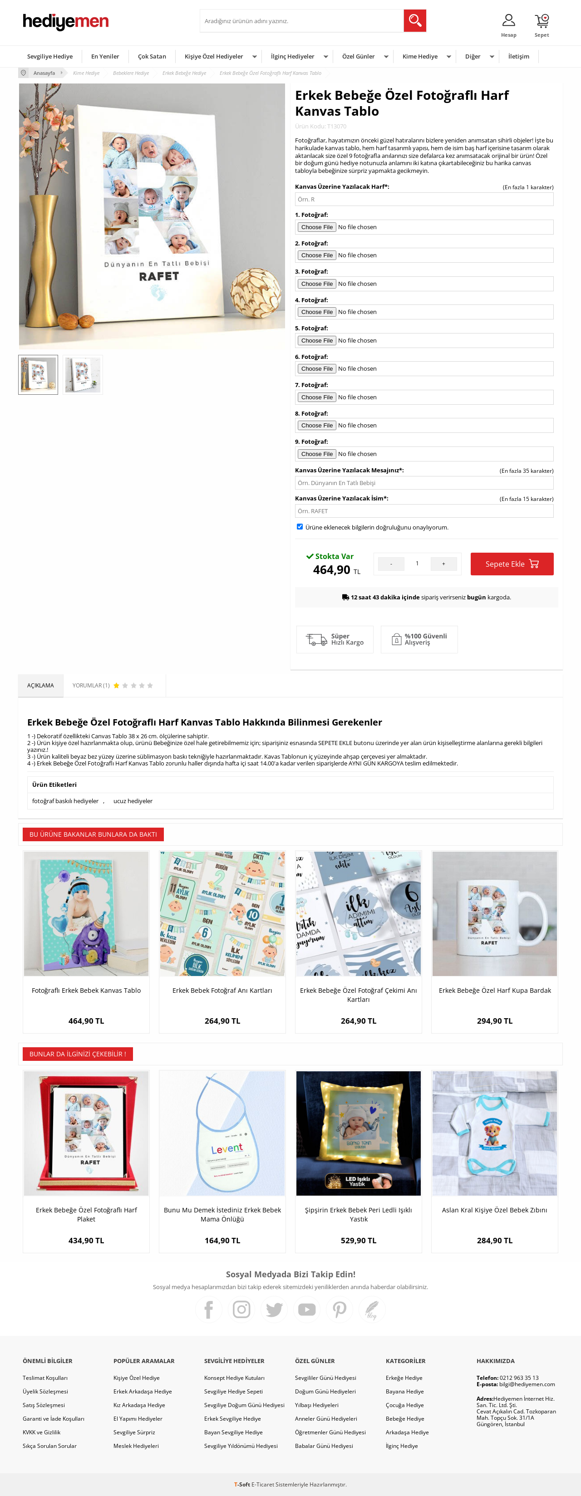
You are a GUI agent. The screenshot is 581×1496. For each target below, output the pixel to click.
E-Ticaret (262, 1484)
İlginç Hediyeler (293, 56)
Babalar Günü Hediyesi (324, 1446)
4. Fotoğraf (310, 300)
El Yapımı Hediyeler (137, 1418)
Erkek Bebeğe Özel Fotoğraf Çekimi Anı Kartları (358, 995)
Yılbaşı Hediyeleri (317, 1405)
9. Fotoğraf (310, 441)
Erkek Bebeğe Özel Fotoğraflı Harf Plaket (86, 1214)
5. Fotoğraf (310, 328)
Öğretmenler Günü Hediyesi (330, 1432)
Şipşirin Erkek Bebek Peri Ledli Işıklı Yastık (358, 1214)
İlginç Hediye (402, 1446)
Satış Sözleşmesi (44, 1405)
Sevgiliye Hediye (50, 56)
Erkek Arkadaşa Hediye (142, 1391)
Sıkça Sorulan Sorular (50, 1446)
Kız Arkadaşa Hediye (139, 1405)
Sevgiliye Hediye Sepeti (233, 1391)
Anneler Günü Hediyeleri (326, 1418)
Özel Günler (358, 56)
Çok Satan (152, 56)
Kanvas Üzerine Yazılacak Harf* (341, 186)
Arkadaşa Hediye (407, 1432)
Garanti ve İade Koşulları (53, 1418)
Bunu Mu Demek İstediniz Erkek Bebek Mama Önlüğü (222, 1214)
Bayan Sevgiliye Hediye (233, 1432)
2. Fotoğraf (310, 243)
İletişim (518, 56)
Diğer (473, 56)
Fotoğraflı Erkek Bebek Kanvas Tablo (86, 990)
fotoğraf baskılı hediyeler (65, 801)
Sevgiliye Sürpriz (134, 1432)
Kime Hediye (420, 56)
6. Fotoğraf (310, 357)
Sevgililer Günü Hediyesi (325, 1378)
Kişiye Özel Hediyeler (214, 56)
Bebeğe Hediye (405, 1418)
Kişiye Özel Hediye (136, 1378)
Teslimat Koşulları (45, 1378)
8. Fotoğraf (310, 413)
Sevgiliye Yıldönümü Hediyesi (241, 1446)
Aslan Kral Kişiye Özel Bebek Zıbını (494, 1210)
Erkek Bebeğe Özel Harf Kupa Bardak (495, 990)
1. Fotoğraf (310, 215)
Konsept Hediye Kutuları (234, 1378)
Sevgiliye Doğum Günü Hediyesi (244, 1405)
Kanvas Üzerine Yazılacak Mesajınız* (348, 470)
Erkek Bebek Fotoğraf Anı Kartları (222, 990)
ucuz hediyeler (133, 801)
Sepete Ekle (512, 564)
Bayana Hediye (405, 1391)
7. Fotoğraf (310, 385)
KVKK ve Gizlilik (41, 1432)
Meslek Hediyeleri (136, 1446)
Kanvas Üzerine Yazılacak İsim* (341, 498)
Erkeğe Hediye (404, 1378)
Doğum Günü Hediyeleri (325, 1391)
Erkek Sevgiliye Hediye (232, 1418)
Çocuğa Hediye (405, 1405)
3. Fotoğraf (310, 271)
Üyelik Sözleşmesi (45, 1391)
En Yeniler (105, 56)
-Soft (242, 1484)
